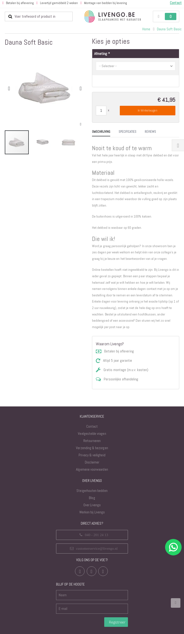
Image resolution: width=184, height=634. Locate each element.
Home (146, 29)
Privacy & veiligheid (92, 450)
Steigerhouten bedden (91, 486)
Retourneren (92, 436)
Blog (92, 493)
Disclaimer (92, 457)
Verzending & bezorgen (92, 443)
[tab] (14, 174)
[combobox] (39, 16)
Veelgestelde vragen (92, 428)
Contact (92, 421)
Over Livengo (92, 500)
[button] (80, 124)
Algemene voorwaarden (92, 464)
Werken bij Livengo (92, 507)
